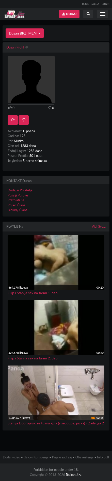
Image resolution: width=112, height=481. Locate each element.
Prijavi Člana (16, 205)
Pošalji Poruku (18, 195)
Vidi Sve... (99, 226)
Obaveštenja (84, 457)
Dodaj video (11, 457)
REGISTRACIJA (90, 3)
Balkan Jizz (73, 475)
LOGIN (105, 3)
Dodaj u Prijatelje (20, 190)
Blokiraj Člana (17, 210)
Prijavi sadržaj (62, 457)
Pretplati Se (16, 200)
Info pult (103, 457)
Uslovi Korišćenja (36, 457)
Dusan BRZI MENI (24, 33)
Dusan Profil (15, 47)
